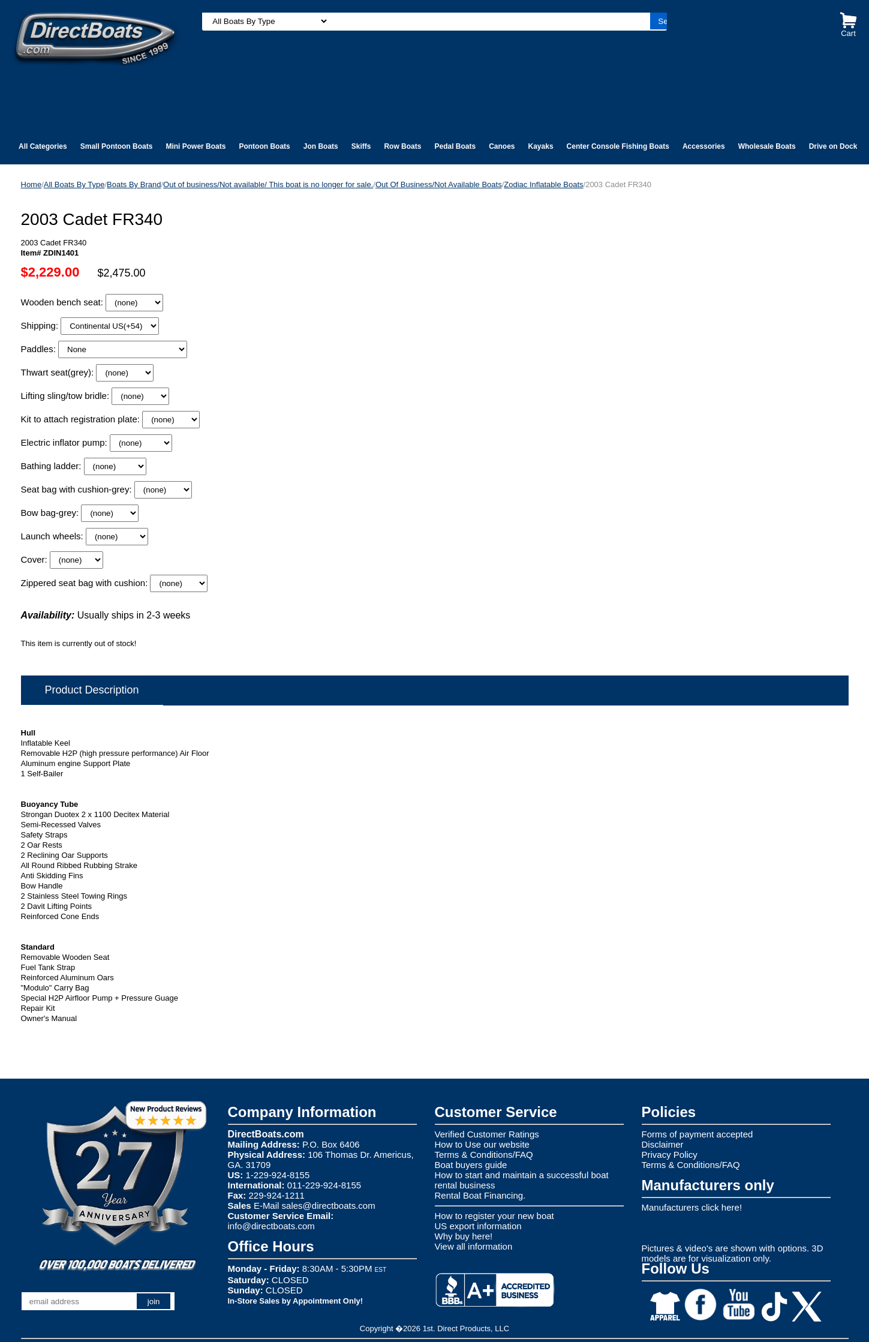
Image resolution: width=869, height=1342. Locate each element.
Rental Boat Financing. (480, 1195)
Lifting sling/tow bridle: (66, 396)
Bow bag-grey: (51, 513)
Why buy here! (464, 1236)
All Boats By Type (74, 184)
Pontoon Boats (264, 146)
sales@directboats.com (328, 1205)
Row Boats (402, 146)
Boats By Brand (134, 184)
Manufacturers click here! (692, 1207)
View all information (474, 1246)
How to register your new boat (494, 1216)
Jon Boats (320, 146)
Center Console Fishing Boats (618, 146)
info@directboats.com (271, 1226)
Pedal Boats (455, 146)
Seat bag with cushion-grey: (77, 489)
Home (31, 184)
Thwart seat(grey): (59, 372)
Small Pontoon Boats (116, 146)
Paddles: (40, 349)
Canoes (502, 146)
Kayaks (541, 146)
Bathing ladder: (52, 466)
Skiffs (361, 146)
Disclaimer (663, 1144)
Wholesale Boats (767, 146)
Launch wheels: (53, 536)
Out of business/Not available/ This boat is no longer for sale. (268, 184)
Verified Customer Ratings (487, 1134)
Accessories (703, 146)
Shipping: (41, 325)
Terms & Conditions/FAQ (484, 1154)
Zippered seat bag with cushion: (86, 583)
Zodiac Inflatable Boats (543, 184)
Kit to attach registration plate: (82, 419)
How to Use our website (482, 1144)
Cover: (35, 559)
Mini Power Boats (195, 146)
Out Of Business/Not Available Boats (438, 184)
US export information (478, 1226)
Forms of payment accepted (697, 1134)
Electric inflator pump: (65, 442)
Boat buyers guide (471, 1165)
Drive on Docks (835, 146)
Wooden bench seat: (63, 302)
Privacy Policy (669, 1154)
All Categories (43, 146)
